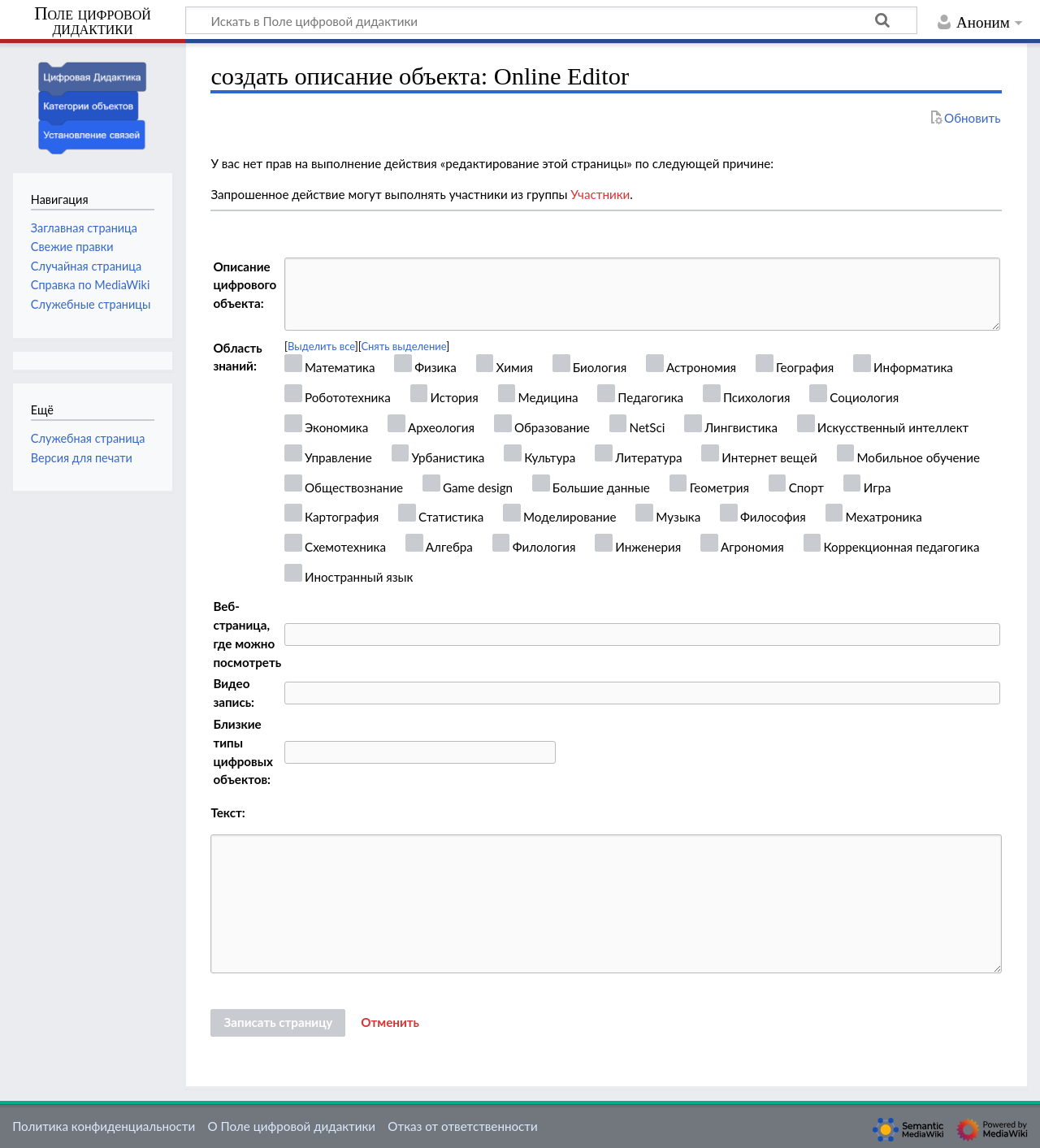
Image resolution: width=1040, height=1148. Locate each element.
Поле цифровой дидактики (92, 21)
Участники (600, 194)
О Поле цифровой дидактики (291, 1126)
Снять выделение (403, 346)
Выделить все (321, 346)
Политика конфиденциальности (103, 1126)
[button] (390, 1023)
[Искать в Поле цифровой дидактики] (551, 20)
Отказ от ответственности (462, 1126)
